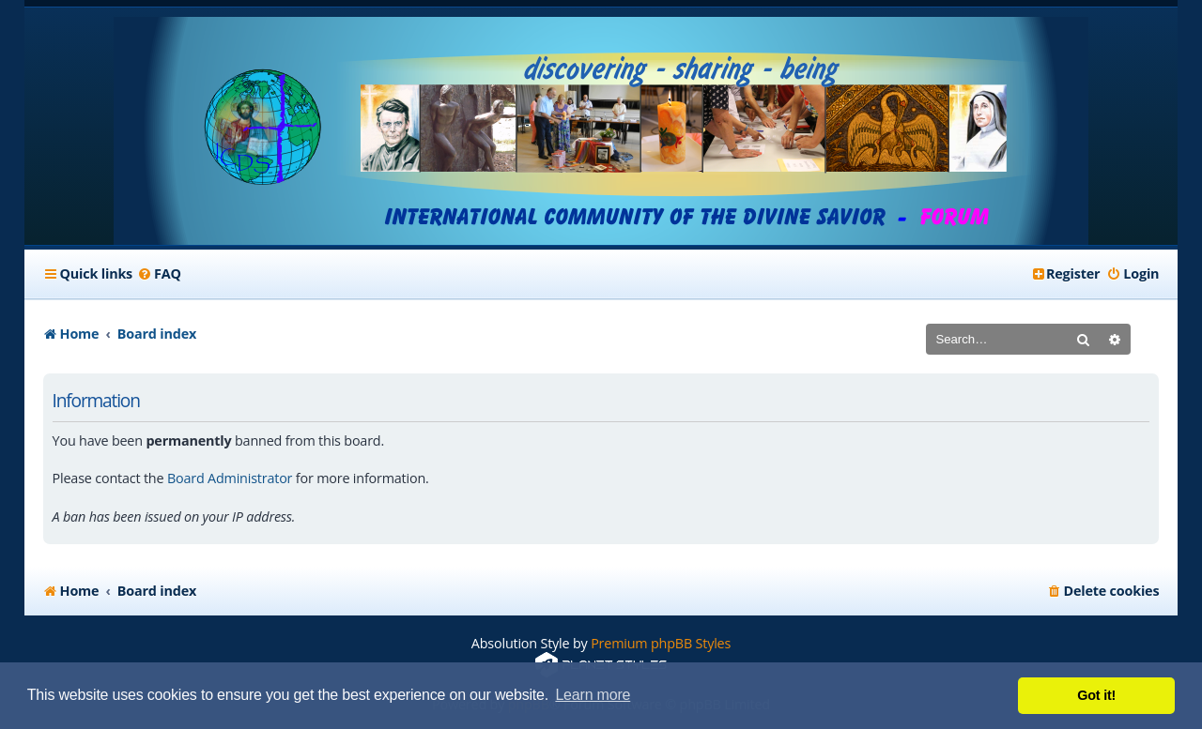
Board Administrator (229, 478)
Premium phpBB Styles (661, 643)
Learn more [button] (592, 695)
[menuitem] (159, 274)
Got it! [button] (1096, 695)
